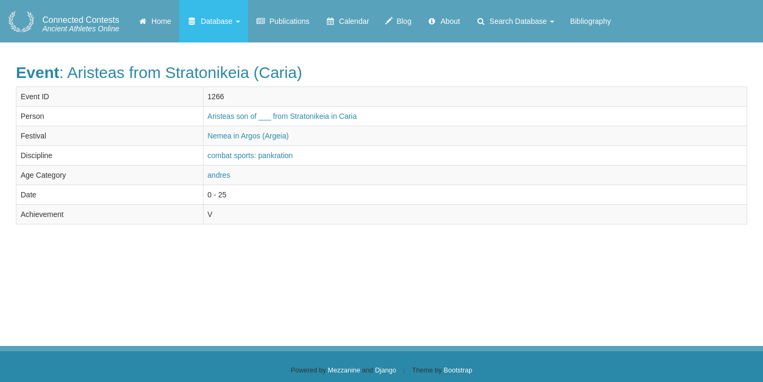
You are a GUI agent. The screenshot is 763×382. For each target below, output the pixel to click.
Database (213, 21)
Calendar (347, 21)
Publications (282, 21)
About (443, 21)
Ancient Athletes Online (80, 24)
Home (154, 21)
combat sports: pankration (250, 155)
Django (385, 370)
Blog (398, 21)
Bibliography (590, 21)
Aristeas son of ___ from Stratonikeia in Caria (282, 116)
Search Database (515, 21)
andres (219, 175)
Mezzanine (344, 370)
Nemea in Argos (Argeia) (248, 136)
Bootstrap (457, 370)
